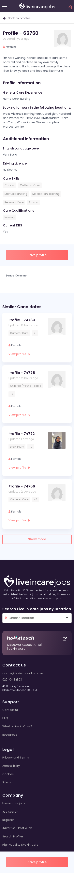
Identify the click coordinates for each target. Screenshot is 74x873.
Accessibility (11, 766)
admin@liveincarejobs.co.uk (22, 673)
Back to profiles (17, 18)
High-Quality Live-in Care (20, 845)
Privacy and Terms (15, 757)
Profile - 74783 (21, 320)
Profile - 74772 (21, 433)
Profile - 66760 (20, 33)
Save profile (37, 862)
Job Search (10, 812)
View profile (19, 354)
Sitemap (8, 782)
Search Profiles (12, 836)
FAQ (5, 718)
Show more (37, 539)
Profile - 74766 (21, 486)
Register (8, 820)
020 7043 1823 (12, 680)
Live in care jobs (13, 803)
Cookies (8, 774)
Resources (9, 735)
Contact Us (10, 710)
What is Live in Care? (17, 726)
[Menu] (4, 6)
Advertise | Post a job (17, 828)
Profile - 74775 (21, 372)
